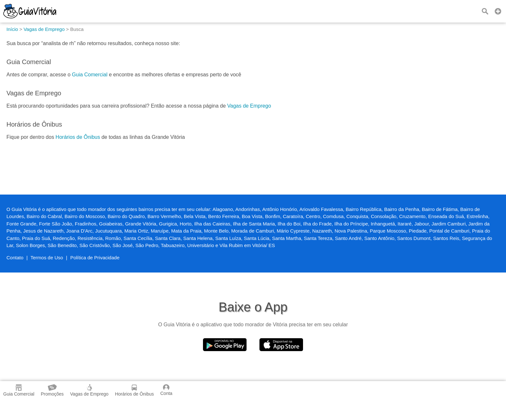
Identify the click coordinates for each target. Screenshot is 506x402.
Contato (15, 257)
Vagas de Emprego (249, 106)
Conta (166, 390)
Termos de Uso (47, 257)
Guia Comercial (89, 74)
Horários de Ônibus (78, 137)
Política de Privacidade (95, 257)
